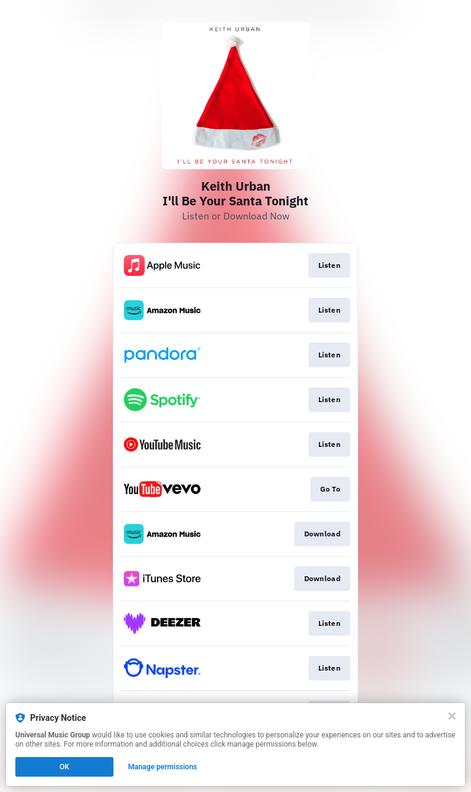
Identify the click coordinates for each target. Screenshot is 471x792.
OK (64, 767)
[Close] (452, 716)
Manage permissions (162, 767)
